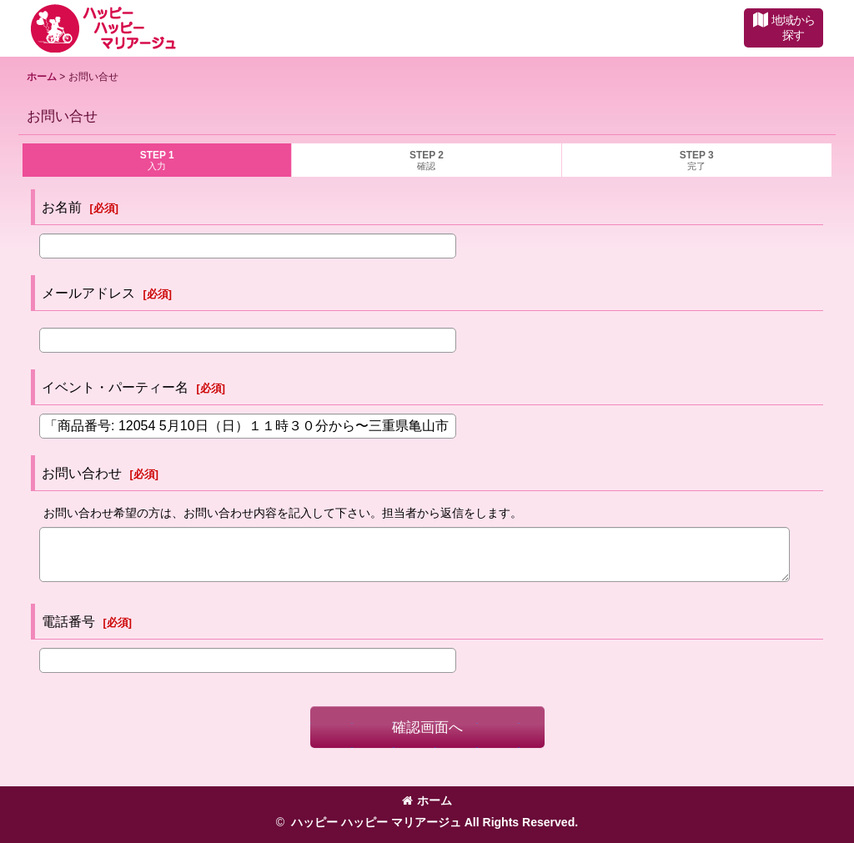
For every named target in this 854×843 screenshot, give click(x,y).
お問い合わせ (82, 472)
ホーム (427, 800)
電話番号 (68, 621)
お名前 (62, 206)
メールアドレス (88, 292)
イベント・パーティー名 (115, 386)
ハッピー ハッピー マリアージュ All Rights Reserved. (433, 822)
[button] (783, 28)
